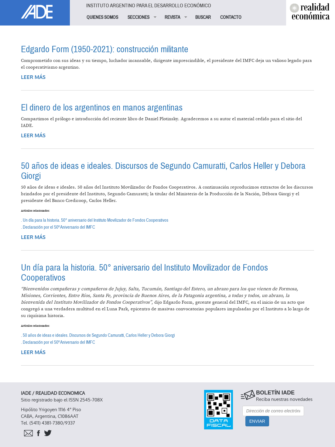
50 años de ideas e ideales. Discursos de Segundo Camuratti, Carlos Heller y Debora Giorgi (163, 171)
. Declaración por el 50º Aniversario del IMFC (58, 227)
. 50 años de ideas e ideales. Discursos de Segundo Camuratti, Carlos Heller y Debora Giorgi (98, 335)
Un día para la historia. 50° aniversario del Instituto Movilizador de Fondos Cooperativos (144, 273)
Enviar (257, 421)
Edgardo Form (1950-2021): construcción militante (104, 49)
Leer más (33, 77)
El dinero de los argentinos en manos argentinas (102, 108)
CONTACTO (230, 17)
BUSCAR (203, 17)
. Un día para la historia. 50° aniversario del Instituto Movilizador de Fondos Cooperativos (94, 220)
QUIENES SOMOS (102, 17)
